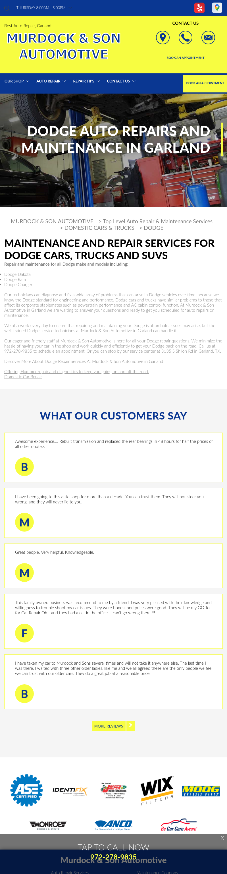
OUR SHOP (14, 81)
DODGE (153, 228)
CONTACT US (118, 81)
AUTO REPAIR (48, 81)
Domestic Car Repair (23, 376)
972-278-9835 (18, 351)
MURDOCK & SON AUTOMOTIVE (52, 221)
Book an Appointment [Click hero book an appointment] (185, 57)
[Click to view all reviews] (113, 730)
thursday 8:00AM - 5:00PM (41, 8)
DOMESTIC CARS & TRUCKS (99, 228)
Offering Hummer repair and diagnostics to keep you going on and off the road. (76, 371)
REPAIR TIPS (83, 81)
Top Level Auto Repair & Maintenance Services (158, 221)
